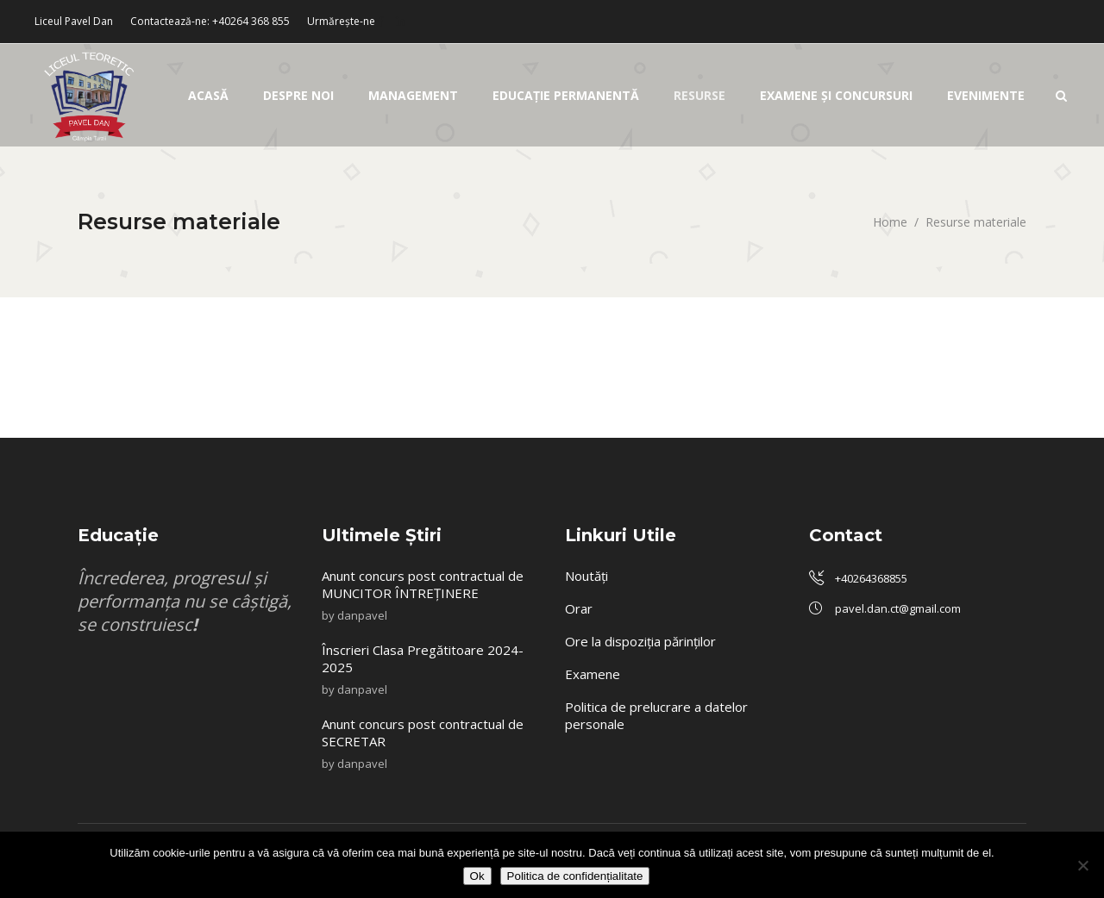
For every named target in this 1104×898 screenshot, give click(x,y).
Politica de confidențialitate (575, 876)
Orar (579, 608)
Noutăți (586, 575)
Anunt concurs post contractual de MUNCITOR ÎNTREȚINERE (423, 584)
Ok (477, 876)
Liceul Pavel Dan (73, 21)
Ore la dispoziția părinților (640, 641)
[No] (1082, 865)
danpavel (362, 615)
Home (890, 222)
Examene (592, 674)
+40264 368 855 (251, 21)
